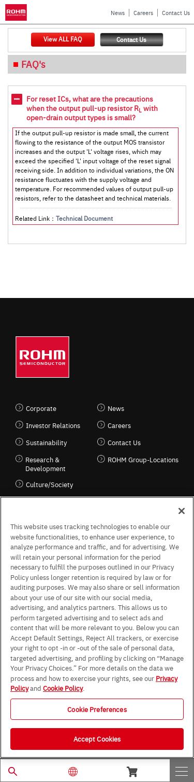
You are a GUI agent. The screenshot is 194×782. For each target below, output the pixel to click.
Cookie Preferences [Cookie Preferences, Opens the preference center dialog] (96, 709)
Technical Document (84, 218)
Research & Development (45, 464)
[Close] (181, 511)
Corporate (41, 408)
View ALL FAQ (62, 39)
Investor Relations (53, 425)
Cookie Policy (63, 687)
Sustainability (46, 442)
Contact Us (176, 13)
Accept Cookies (97, 738)
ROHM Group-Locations (143, 459)
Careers (143, 13)
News (118, 13)
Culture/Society (49, 484)
